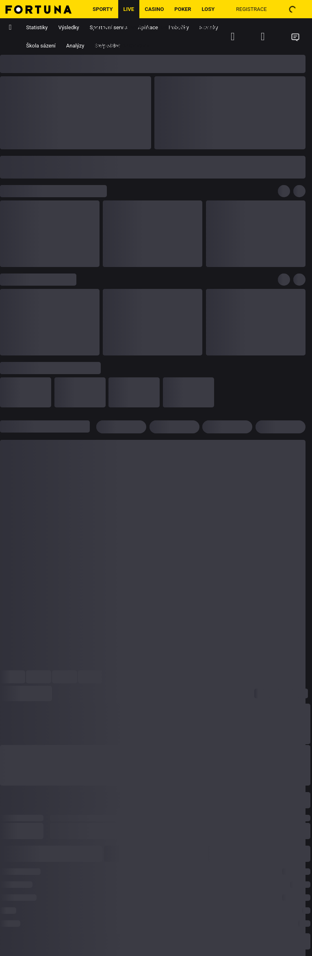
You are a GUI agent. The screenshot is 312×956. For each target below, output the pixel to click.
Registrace (251, 9)
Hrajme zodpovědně (121, 46)
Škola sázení (41, 46)
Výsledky (68, 27)
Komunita (137, 27)
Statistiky (37, 27)
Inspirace (174, 27)
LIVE (129, 9)
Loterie (103, 27)
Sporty (103, 9)
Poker (182, 9)
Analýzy (75, 46)
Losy (208, 9)
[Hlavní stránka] (43, 9)
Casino (154, 9)
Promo (207, 27)
